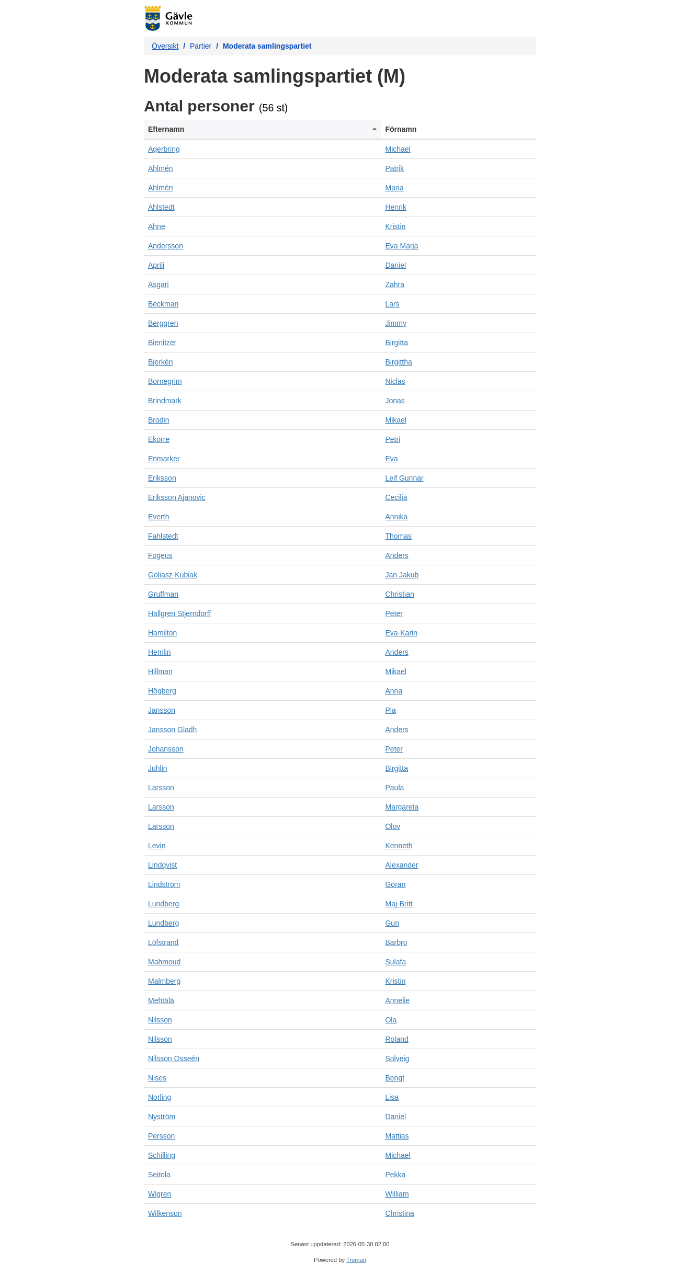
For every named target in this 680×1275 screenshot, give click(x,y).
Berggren (163, 323)
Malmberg (164, 981)
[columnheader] (262, 129)
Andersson (165, 246)
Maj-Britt (398, 904)
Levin (156, 845)
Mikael (395, 420)
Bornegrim (165, 381)
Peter (393, 613)
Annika (396, 517)
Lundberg (163, 904)
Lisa (392, 1097)
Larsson (161, 787)
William (397, 1194)
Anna (393, 691)
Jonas (394, 400)
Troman (356, 1260)
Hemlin (159, 652)
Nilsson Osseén (173, 1058)
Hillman (160, 671)
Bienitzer (162, 342)
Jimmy (395, 323)
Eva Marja (401, 246)
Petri (392, 439)
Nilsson (160, 1020)
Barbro (396, 942)
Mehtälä (161, 1000)
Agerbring (164, 149)
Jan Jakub (401, 575)
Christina (399, 1213)
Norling (159, 1097)
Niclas (395, 381)
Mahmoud (164, 962)
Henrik (395, 207)
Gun (392, 923)
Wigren (159, 1194)
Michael (397, 149)
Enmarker (164, 458)
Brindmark (165, 400)
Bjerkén (160, 362)
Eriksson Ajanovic (177, 497)
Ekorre (158, 439)
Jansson (161, 710)
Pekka (395, 1174)
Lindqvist (162, 865)
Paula (394, 787)
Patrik (394, 168)
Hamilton (162, 633)
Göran (395, 884)
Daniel (395, 265)
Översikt (165, 46)
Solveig (397, 1058)
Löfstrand (163, 942)
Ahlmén (160, 168)
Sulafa (395, 962)
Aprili (156, 265)
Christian (399, 594)
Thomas (398, 536)
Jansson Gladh (172, 729)
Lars (392, 304)
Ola (390, 1020)
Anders (396, 555)
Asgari (158, 284)
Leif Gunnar (404, 478)
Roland (396, 1039)
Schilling (161, 1155)
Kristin (395, 226)
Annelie (397, 1000)
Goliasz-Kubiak (172, 575)
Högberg (162, 691)
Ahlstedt (161, 207)
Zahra (394, 284)
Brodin (158, 420)
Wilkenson (165, 1213)
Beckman (163, 304)
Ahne (156, 226)
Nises (157, 1078)
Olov (392, 826)
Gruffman (163, 594)
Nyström (161, 1116)
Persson (161, 1136)
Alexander (401, 865)
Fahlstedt (163, 536)
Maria (394, 188)
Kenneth (398, 845)
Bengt (394, 1078)
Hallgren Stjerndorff (179, 613)
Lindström (164, 884)
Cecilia (396, 497)
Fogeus (160, 555)
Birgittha (398, 362)
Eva (391, 458)
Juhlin (157, 768)
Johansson (166, 749)
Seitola (159, 1174)
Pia (390, 710)
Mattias (397, 1136)
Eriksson (162, 478)
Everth (158, 517)
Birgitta (396, 342)
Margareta (401, 807)
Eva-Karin (401, 633)
